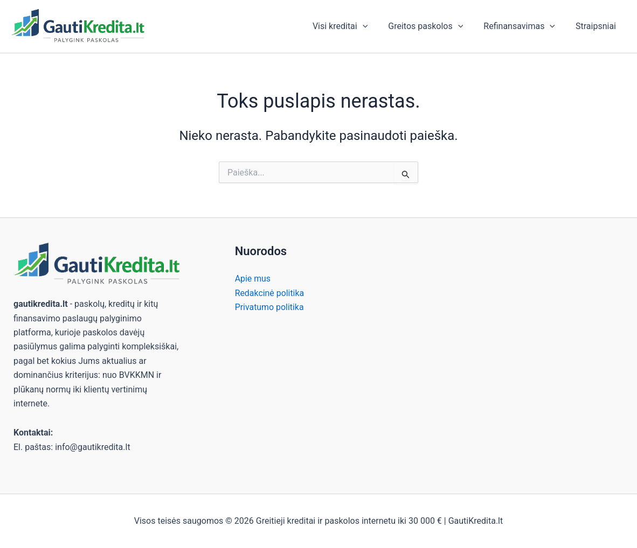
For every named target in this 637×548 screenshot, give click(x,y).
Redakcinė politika (269, 293)
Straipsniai (597, 26)
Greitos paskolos (433, 26)
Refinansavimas (524, 26)
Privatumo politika (269, 307)
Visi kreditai (351, 26)
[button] (374, 26)
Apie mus (253, 278)
